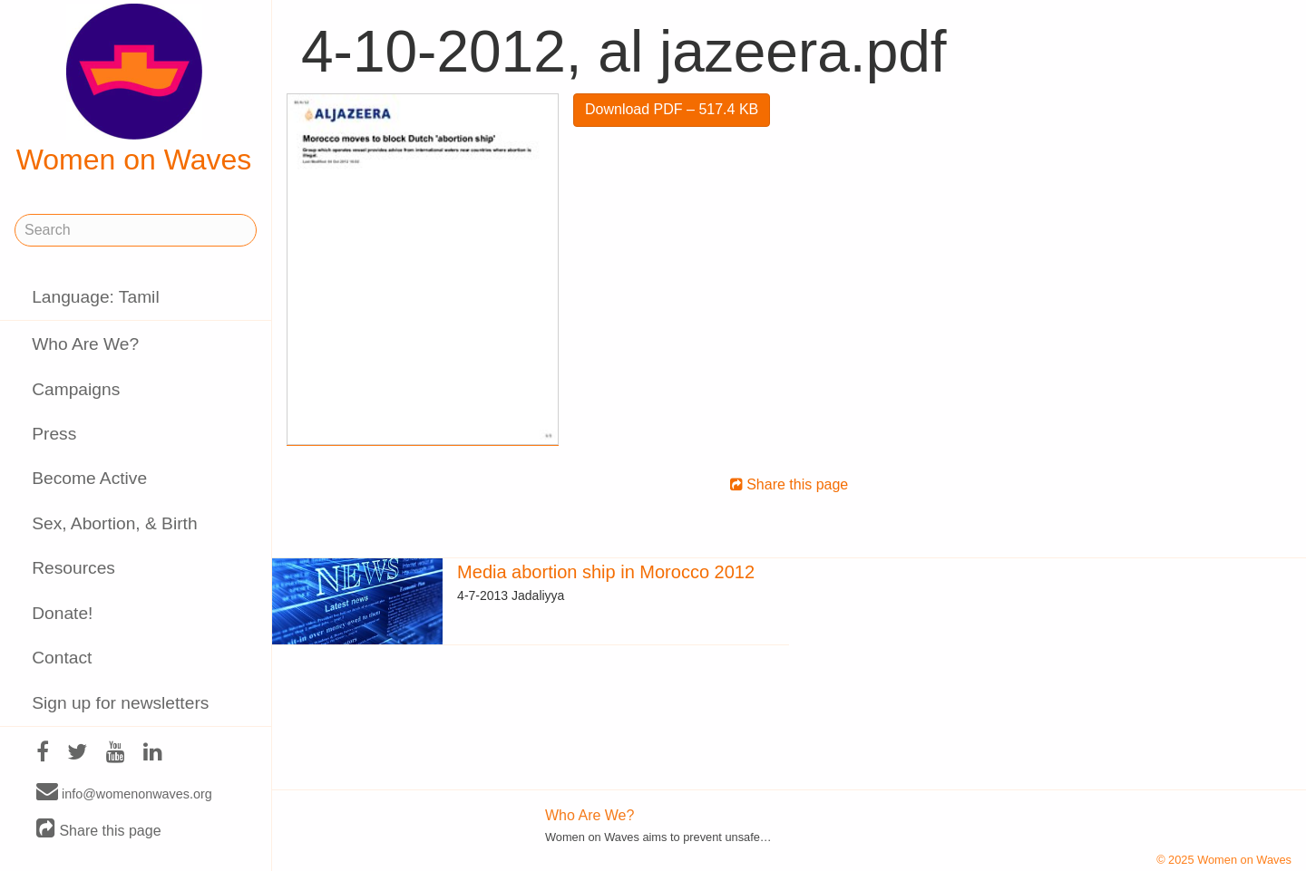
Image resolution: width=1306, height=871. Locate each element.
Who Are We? (85, 343)
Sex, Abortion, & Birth (114, 523)
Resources (73, 567)
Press (54, 433)
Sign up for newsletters (120, 702)
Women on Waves (134, 90)
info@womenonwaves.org (124, 793)
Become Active (89, 478)
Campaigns (76, 389)
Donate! (62, 613)
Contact (62, 657)
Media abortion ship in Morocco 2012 (606, 572)
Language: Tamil (95, 296)
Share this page (98, 829)
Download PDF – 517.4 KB (671, 109)
